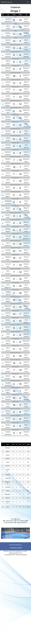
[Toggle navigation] (28, 2)
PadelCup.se (6, 2)
